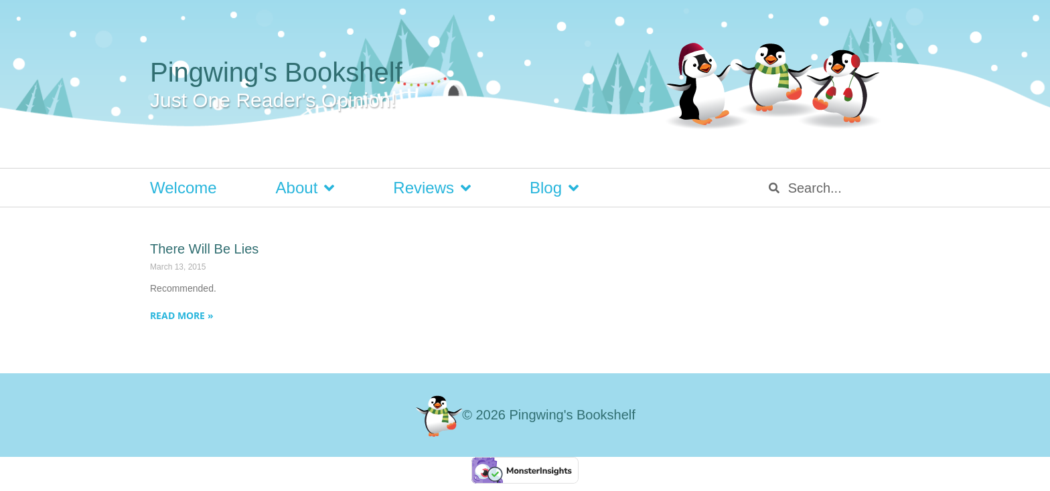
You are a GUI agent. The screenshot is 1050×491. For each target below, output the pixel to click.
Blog (554, 188)
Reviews (432, 188)
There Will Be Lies (204, 248)
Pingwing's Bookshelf (276, 72)
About (305, 188)
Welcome (183, 188)
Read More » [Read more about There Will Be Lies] (182, 315)
